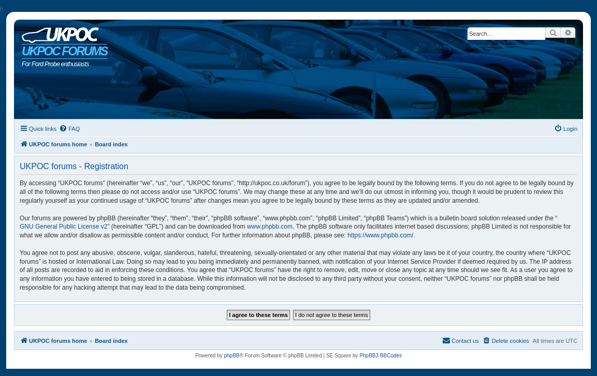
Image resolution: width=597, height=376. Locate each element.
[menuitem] (69, 129)
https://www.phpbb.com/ (380, 235)
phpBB (231, 355)
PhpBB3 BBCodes (380, 355)
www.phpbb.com (270, 226)
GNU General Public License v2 (63, 226)
